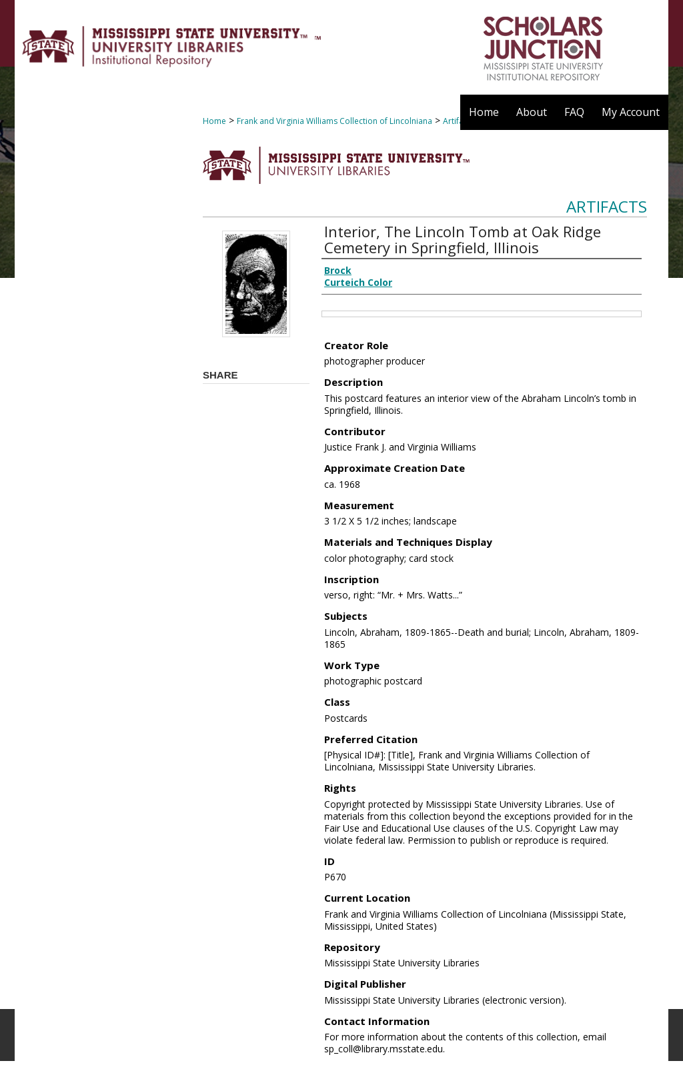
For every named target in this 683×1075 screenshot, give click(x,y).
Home (214, 121)
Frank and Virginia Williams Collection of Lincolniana (334, 121)
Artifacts (606, 206)
